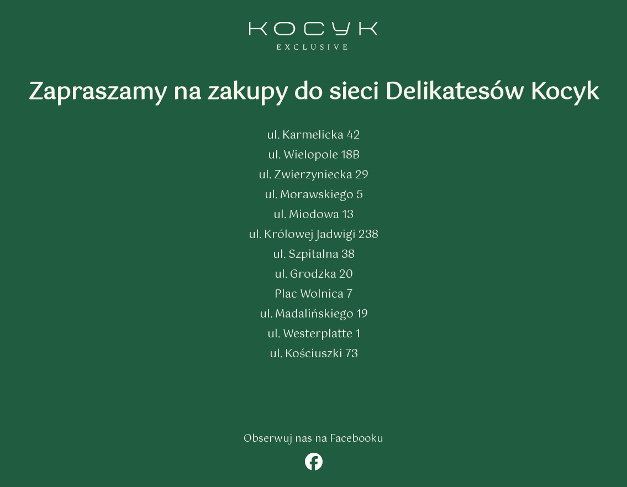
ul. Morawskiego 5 (314, 195)
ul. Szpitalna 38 (314, 255)
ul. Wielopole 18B (314, 155)
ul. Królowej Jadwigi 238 (313, 235)
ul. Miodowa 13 (313, 215)
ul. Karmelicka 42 (313, 135)
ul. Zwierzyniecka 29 (313, 175)
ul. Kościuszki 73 (314, 354)
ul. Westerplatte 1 (313, 334)
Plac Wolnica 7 (313, 294)
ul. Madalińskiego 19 (314, 314)
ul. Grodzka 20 (314, 275)
